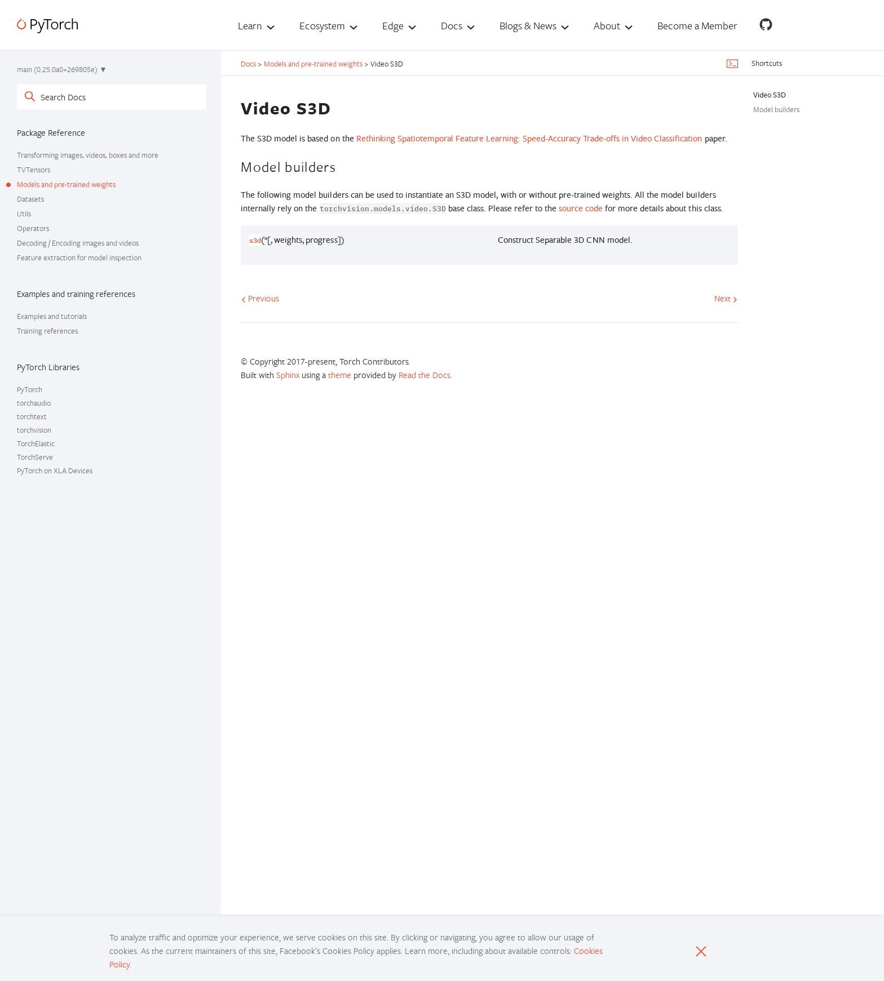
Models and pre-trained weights (66, 184)
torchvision (34, 429)
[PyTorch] (47, 25)
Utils (24, 213)
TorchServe (35, 456)
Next (725, 298)
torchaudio (34, 402)
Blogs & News (528, 25)
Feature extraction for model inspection (79, 257)
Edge (393, 25)
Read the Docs (424, 374)
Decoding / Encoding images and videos (78, 242)
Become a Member (697, 25)
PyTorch (29, 389)
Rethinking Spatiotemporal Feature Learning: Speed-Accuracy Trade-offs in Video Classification (529, 138)
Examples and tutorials (52, 316)
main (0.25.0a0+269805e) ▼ (62, 69)
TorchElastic (36, 443)
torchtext (32, 416)
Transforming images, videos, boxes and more (87, 154)
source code (581, 208)
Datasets (30, 198)
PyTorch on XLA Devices (54, 470)
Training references (47, 330)
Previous (260, 298)
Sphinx (287, 374)
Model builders (776, 109)
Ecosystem (322, 25)
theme (339, 374)
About (607, 25)
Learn (250, 25)
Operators (33, 228)
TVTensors (33, 169)
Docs (451, 25)
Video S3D (769, 94)
